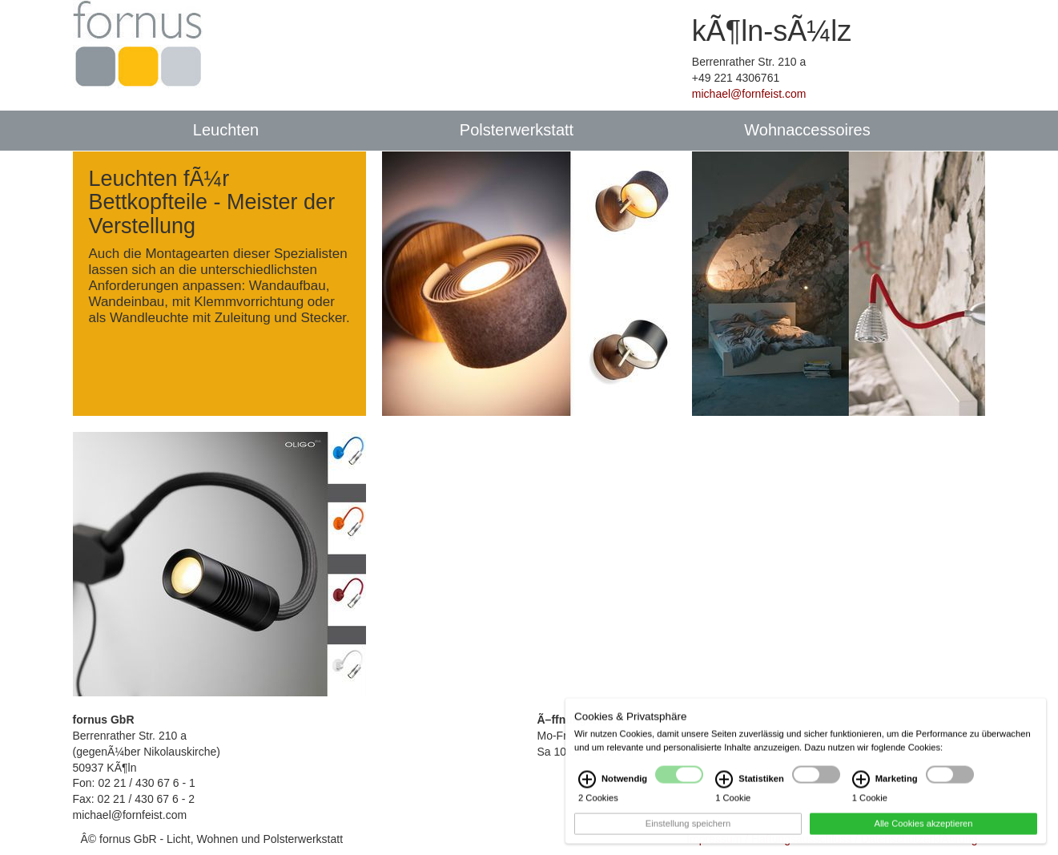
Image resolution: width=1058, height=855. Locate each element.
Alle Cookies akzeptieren (923, 830)
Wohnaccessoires (807, 130)
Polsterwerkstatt (516, 130)
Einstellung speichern (688, 830)
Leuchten (226, 130)
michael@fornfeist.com (749, 93)
